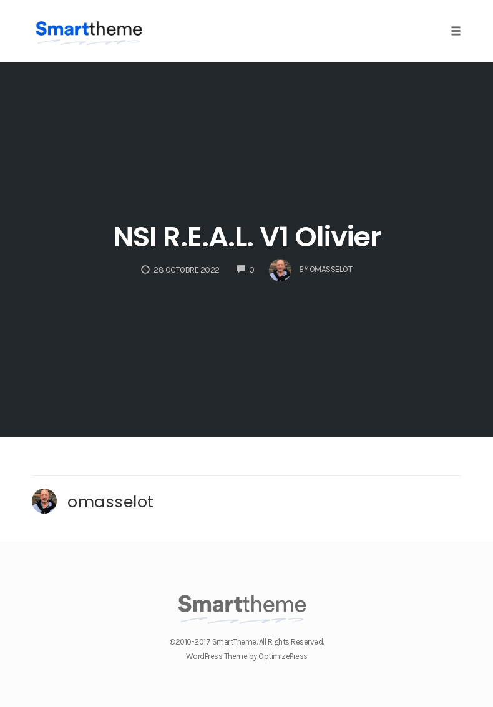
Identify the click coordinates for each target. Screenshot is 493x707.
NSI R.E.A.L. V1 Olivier (247, 236)
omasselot (110, 501)
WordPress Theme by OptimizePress (247, 656)
